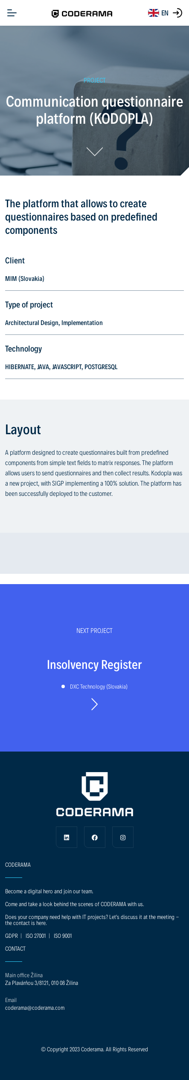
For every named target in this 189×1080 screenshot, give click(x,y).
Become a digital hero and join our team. (49, 891)
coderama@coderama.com (34, 1007)
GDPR (11, 935)
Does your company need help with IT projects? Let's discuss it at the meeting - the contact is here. (92, 919)
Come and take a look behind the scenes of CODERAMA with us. (74, 903)
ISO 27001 (36, 935)
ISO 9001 (63, 935)
